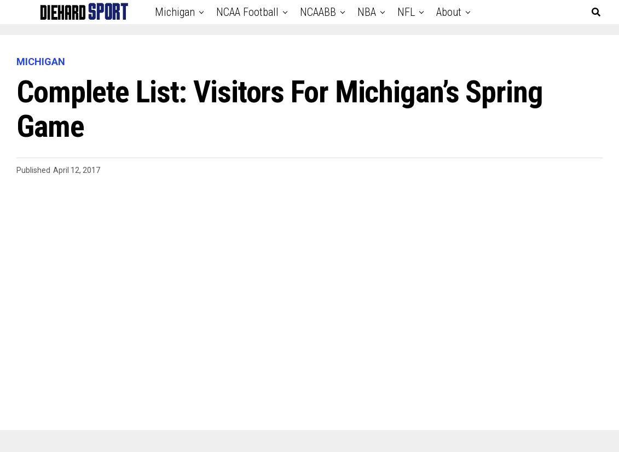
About (448, 12)
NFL (406, 12)
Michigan (175, 12)
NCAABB (318, 12)
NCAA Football (247, 12)
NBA (366, 12)
